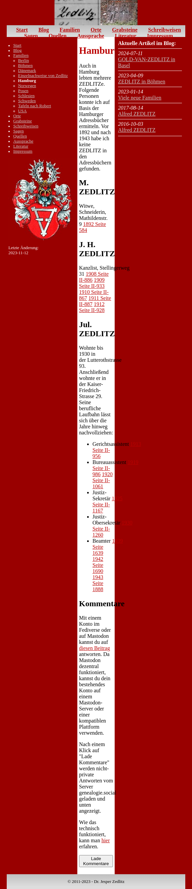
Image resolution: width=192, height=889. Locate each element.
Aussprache (90, 36)
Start (22, 30)
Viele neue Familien (139, 98)
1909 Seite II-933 (92, 283)
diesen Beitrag (94, 648)
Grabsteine (125, 30)
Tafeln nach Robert (34, 106)
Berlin (23, 60)
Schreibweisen (164, 30)
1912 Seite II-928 (92, 307)
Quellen (57, 36)
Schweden (27, 101)
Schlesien (26, 95)
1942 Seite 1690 (97, 565)
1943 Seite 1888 (97, 583)
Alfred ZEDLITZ (137, 114)
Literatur (125, 36)
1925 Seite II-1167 (107, 504)
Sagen (31, 36)
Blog (43, 30)
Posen (23, 90)
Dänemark (27, 70)
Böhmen (25, 65)
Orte (95, 30)
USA (22, 111)
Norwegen (27, 85)
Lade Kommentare (96, 861)
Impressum (160, 36)
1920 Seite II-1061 (102, 480)
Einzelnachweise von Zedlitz (43, 75)
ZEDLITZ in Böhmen (141, 81)
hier (106, 840)
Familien (70, 30)
